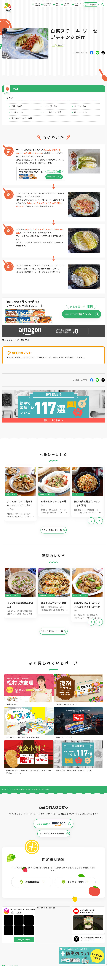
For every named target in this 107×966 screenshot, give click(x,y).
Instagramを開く (23, 872)
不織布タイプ (72, 913)
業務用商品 (93, 916)
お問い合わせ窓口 (65, 945)
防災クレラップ (10, 913)
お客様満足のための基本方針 (92, 934)
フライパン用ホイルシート (34, 910)
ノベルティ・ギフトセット (97, 919)
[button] (99, 522)
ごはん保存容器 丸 (53, 916)
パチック (92, 910)
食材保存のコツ (12, 933)
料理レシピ (19, 723)
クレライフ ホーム (8, 723)
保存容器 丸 (51, 922)
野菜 (53, 45)
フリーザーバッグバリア (54, 913)
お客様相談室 (64, 936)
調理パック (30, 916)
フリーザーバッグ (53, 910)
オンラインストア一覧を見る (15, 340)
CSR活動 (63, 940)
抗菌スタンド (72, 916)
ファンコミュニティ (66, 943)
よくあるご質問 (65, 933)
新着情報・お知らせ (66, 938)
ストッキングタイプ (74, 910)
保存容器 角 (51, 919)
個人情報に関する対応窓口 (92, 944)
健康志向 (60, 45)
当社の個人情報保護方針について (94, 942)
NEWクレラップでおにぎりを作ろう (40, 942)
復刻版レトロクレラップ (12, 916)
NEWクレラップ (10, 910)
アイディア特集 (12, 936)
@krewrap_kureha (46, 841)
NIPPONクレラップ (11, 919)
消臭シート (72, 919)
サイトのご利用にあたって (92, 936)
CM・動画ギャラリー (66, 4)
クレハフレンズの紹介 (96, 922)
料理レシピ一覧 (36, 938)
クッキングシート (32, 913)
